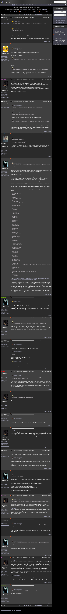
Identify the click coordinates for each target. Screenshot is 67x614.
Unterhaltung (61, 4)
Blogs (27, 1)
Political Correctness (23, 9)
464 (33, 14)
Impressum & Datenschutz (6, 610)
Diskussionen (21, 1)
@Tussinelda (13, 453)
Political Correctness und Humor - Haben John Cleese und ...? (59, 42)
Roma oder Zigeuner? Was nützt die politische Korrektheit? (59, 36)
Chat (42, 1)
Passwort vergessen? (60, 20)
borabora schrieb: (16, 163)
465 (35, 14)
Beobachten (29, 11)
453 (24, 14)
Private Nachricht (4, 57)
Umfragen (56, 4)
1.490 (45, 14)
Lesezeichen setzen (5, 23)
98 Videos (22, 11)
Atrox (3, 134)
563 (41, 14)
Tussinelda (3, 79)
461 (26, 14)
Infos (47, 11)
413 (22, 14)
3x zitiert (45, 516)
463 (30, 14)
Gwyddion (3, 159)
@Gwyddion (13, 508)
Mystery (17, 4)
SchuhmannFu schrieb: (17, 138)
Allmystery (7, 2)
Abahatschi (4, 17)
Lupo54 (3, 371)
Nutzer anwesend (59, 8)
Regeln (13, 610)
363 (20, 14)
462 (28, 14)
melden (49, 41)
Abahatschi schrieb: (17, 48)
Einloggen (60, 18)
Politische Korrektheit (32, 9)
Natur (51, 4)
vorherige (14, 14)
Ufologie (47, 4)
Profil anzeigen (4, 56)
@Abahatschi (13, 81)
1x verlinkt (45, 294)
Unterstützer (4, 148)
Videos (31, 1)
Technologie (42, 4)
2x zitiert (45, 98)
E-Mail (46, 9)
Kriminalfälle (22, 4)
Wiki (46, 1)
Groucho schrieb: (16, 21)
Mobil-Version (18, 610)
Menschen (3, 4)
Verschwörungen (35, 4)
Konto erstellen (60, 22)
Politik (13, 4)
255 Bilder (16, 11)
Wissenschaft (8, 4)
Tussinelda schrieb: (17, 105)
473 (37, 14)
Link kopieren (4, 22)
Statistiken (37, 1)
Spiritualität (28, 4)
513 (39, 14)
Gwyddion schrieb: (16, 575)
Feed (43, 9)
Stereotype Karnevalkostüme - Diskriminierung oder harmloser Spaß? (59, 30)
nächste (48, 14)
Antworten (36, 11)
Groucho (3, 44)
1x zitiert (45, 41)
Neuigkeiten (51, 1)
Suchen (42, 11)
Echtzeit (15, 1)
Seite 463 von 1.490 (6, 14)
